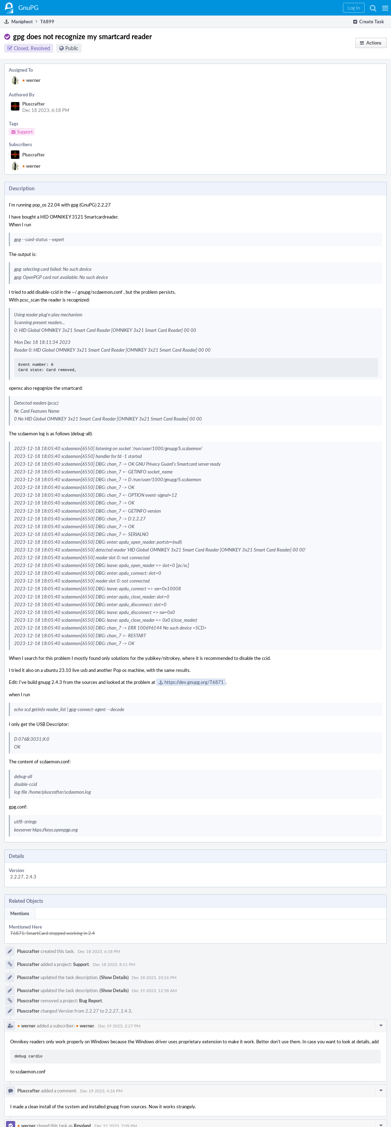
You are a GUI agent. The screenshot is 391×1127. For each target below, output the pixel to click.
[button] (385, 8)
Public (71, 48)
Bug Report (90, 1000)
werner (31, 80)
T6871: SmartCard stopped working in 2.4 (52, 933)
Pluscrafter (33, 104)
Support (81, 964)
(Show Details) (114, 977)
